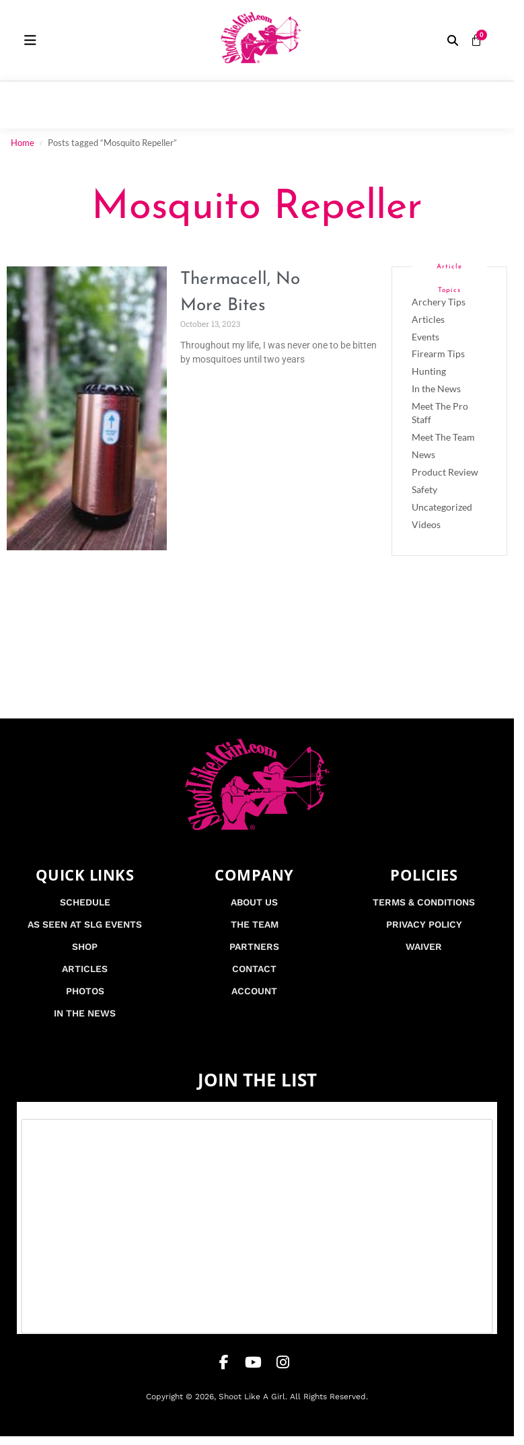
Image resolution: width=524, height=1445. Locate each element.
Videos (426, 524)
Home (22, 142)
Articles (428, 319)
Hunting (429, 371)
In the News (436, 388)
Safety (424, 489)
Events (425, 336)
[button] (452, 40)
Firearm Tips (438, 353)
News (423, 454)
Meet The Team (443, 437)
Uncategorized (442, 507)
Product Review (445, 472)
